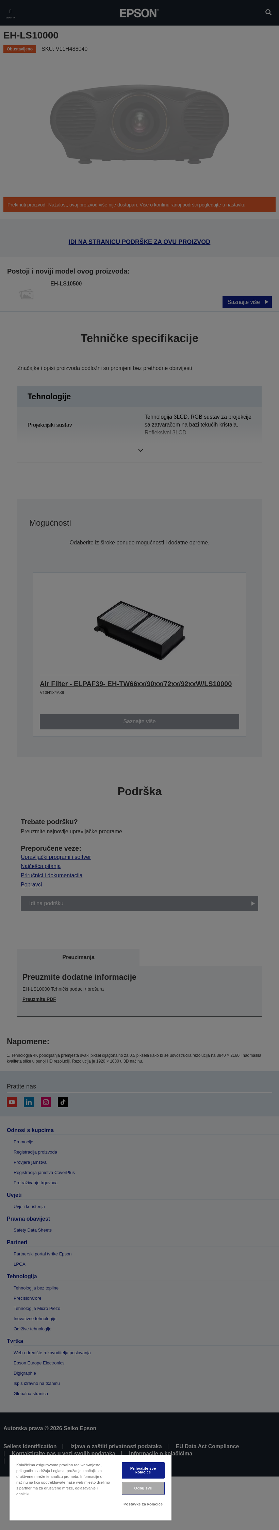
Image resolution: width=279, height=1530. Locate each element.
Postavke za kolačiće (143, 1504)
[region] (90, 1487)
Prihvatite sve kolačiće (143, 1470)
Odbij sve (143, 1488)
